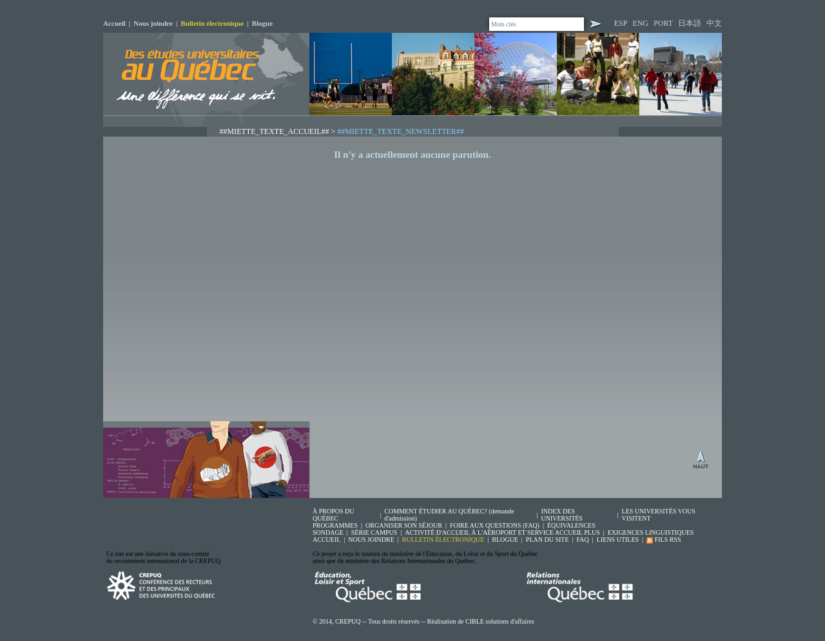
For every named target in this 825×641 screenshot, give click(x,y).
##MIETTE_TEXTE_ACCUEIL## (274, 131)
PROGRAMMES (335, 525)
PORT (663, 23)
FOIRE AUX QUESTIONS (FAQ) (494, 525)
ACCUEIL (326, 539)
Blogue (262, 23)
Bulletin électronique (212, 23)
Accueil (114, 23)
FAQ (583, 539)
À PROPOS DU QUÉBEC (333, 515)
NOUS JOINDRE (371, 539)
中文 (714, 23)
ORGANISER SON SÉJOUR (403, 525)
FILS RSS (663, 539)
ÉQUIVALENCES (571, 525)
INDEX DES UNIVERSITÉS (561, 515)
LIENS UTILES (618, 539)
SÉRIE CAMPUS (374, 532)
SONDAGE (328, 532)
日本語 (689, 23)
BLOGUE (505, 539)
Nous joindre (153, 23)
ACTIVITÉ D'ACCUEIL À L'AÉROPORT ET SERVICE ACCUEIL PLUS (502, 532)
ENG (640, 23)
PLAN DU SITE (547, 539)
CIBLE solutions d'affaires (499, 621)
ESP (621, 23)
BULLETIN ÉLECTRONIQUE (443, 539)
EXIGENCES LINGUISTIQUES (651, 532)
